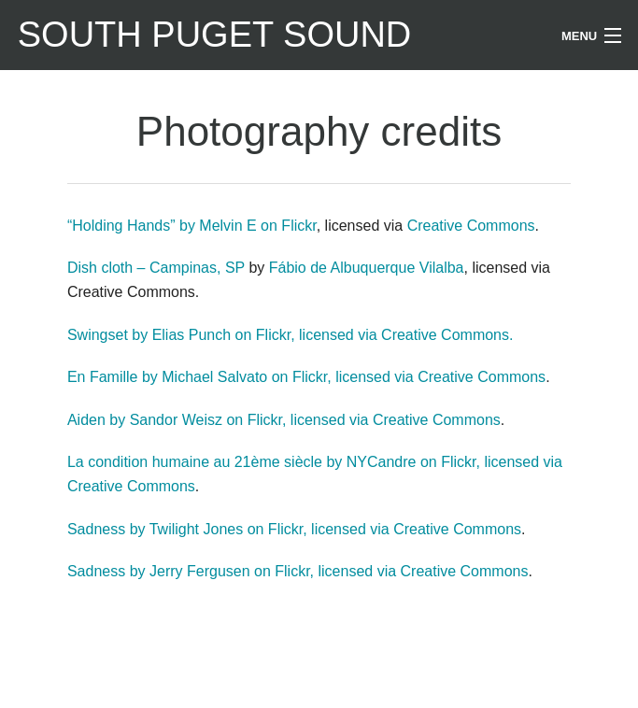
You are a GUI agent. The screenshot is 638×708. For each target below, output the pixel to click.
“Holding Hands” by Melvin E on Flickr (192, 226)
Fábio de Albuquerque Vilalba (366, 268)
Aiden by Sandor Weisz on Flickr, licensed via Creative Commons (284, 420)
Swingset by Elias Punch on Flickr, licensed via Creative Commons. (290, 335)
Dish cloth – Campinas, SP (156, 268)
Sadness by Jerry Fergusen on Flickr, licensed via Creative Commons (298, 571)
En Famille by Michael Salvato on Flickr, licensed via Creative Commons (306, 377)
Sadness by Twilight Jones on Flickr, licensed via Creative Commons (294, 529)
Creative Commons (471, 226)
